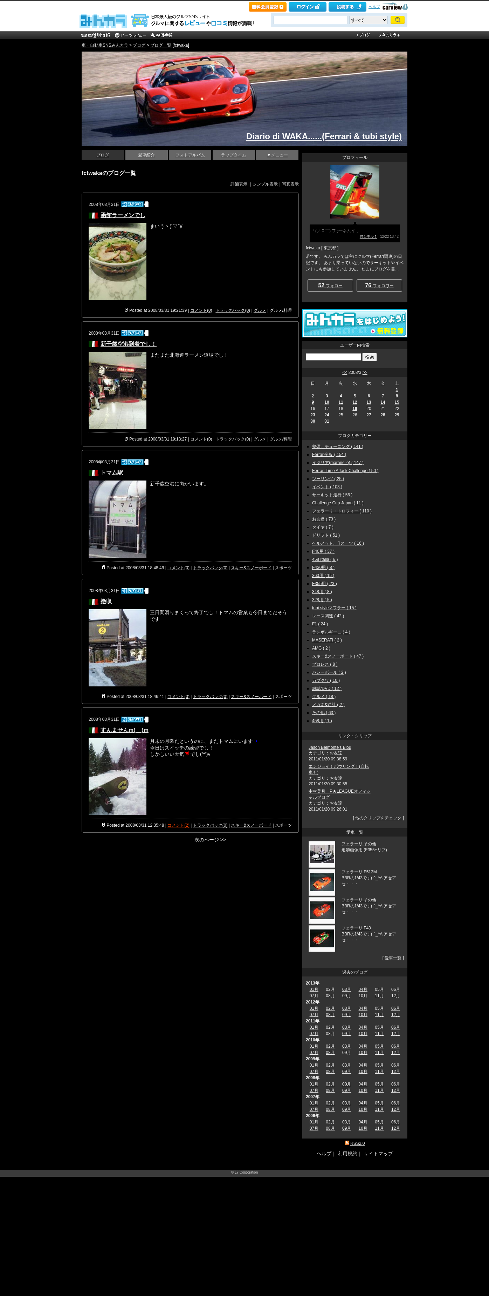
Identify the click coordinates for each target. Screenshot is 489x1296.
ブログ (139, 45)
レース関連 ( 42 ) (328, 615)
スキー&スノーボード (251, 567)
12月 (395, 1014)
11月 (379, 1014)
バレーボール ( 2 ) (329, 672)
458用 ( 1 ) (322, 720)
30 (312, 421)
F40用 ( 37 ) (323, 551)
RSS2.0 (357, 1143)
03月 (346, 989)
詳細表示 (238, 184)
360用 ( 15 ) (323, 575)
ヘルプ (374, 7)
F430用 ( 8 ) (323, 567)
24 (326, 414)
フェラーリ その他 (359, 843)
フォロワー (379, 285)
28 (382, 414)
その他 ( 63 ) (324, 712)
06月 (395, 1008)
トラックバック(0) (232, 310)
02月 (330, 1008)
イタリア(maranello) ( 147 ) (338, 462)
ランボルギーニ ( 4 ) (331, 632)
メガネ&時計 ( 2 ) (328, 704)
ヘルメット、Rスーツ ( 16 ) (338, 543)
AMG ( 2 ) (321, 648)
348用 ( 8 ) (322, 591)
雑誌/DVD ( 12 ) (327, 688)
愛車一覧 (393, 957)
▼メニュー (277, 155)
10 (326, 402)
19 (354, 408)
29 (396, 414)
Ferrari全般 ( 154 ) (329, 454)
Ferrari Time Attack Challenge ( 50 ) (345, 470)
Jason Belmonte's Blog (330, 747)
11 (340, 402)
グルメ (260, 310)
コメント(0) (201, 310)
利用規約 (347, 1153)
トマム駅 (112, 473)
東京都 (330, 248)
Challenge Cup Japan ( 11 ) (338, 503)
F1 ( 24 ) (320, 624)
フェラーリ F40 (356, 928)
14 (382, 402)
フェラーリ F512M (359, 871)
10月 (363, 1014)
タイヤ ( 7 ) (322, 527)
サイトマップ (378, 1153)
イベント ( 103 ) (327, 486)
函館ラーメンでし (123, 215)
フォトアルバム (190, 155)
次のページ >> (210, 839)
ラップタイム (233, 155)
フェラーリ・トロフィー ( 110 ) (342, 511)
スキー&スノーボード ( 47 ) (338, 656)
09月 (346, 1014)
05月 (379, 1046)
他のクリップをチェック (378, 817)
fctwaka (313, 248)
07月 (314, 1014)
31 (326, 421)
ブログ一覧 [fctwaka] (169, 45)
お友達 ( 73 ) (324, 519)
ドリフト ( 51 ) (326, 535)
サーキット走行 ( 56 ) (332, 494)
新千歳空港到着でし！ (129, 344)
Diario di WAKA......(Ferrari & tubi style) (324, 136)
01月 (314, 989)
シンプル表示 (265, 184)
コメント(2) (178, 825)
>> (365, 372)
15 (396, 402)
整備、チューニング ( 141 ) (337, 446)
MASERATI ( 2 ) (327, 640)
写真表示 (290, 184)
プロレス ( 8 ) (325, 664)
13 (368, 402)
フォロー (330, 285)
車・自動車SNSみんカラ (105, 45)
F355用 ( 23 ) (324, 583)
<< (344, 372)
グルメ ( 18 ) (324, 696)
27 (368, 414)
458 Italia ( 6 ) (325, 559)
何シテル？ (368, 237)
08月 (330, 1014)
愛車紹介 (146, 155)
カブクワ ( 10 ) (326, 680)
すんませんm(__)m (125, 730)
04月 (363, 989)
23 (312, 414)
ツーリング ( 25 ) (328, 478)
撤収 (106, 601)
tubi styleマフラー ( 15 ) (334, 607)
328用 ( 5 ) (322, 599)
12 (354, 402)
